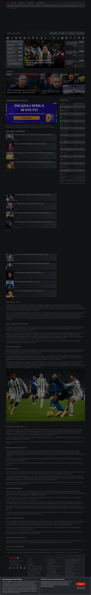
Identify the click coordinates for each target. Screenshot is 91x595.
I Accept (81, 584)
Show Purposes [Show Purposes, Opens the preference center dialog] (81, 587)
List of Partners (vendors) (47, 586)
